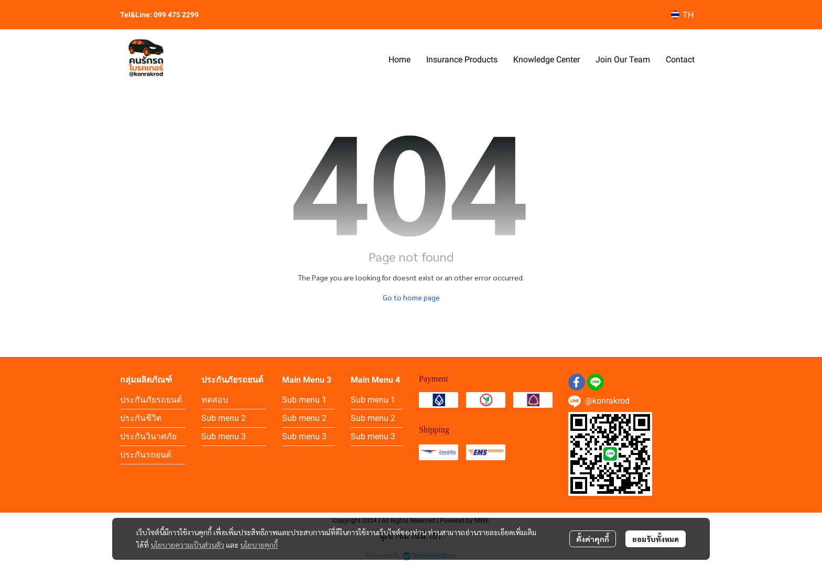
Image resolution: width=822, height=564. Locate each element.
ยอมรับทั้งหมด (655, 539)
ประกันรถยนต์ (145, 455)
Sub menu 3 (223, 436)
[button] (682, 15)
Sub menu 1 (304, 400)
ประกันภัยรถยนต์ (151, 400)
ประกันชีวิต (140, 418)
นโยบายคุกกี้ (259, 544)
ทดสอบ (214, 400)
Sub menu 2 (223, 418)
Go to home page (411, 297)
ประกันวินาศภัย (148, 436)
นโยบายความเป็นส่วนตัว (187, 544)
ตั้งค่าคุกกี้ (592, 539)
